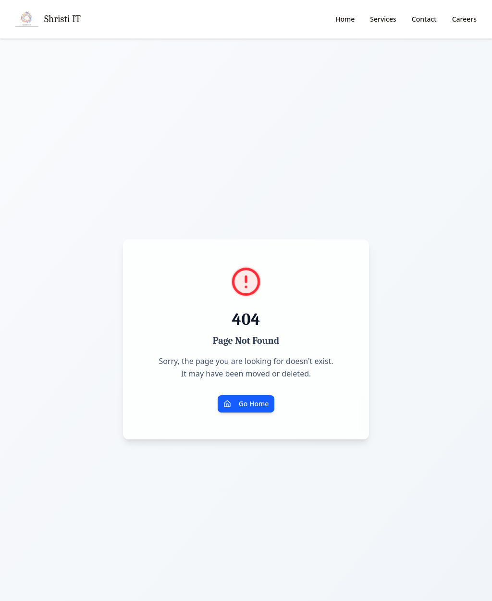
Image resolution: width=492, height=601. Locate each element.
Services (383, 19)
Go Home (246, 403)
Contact (424, 19)
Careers (464, 19)
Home (345, 19)
